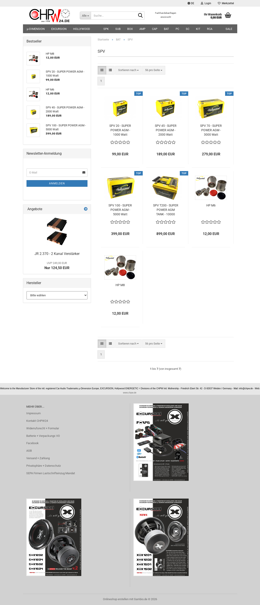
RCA (209, 29)
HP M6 (211, 205)
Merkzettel (226, 3)
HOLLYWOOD (81, 29)
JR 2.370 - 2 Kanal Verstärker (57, 254)
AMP (142, 29)
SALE (229, 29)
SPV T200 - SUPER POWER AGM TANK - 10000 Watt (165, 210)
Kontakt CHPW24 (37, 420)
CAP (154, 29)
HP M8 (120, 285)
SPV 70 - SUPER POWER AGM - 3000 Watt (211, 130)
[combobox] (128, 70)
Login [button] (206, 3)
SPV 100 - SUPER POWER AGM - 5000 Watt (120, 210)
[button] (190, 3)
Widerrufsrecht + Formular (42, 428)
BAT (166, 29)
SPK (106, 29)
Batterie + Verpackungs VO (43, 435)
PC (177, 29)
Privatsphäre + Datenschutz (43, 465)
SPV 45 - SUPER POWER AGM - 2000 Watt (165, 130)
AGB (29, 450)
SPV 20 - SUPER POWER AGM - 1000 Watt (120, 130)
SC (187, 29)
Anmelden (57, 183)
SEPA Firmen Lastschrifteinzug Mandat (50, 473)
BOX (130, 29)
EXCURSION (58, 29)
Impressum (33, 413)
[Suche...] (85, 15)
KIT (198, 29)
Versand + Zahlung (38, 458)
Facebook (32, 443)
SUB (118, 29)
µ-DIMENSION (36, 29)
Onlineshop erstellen (116, 599)
